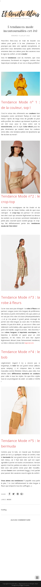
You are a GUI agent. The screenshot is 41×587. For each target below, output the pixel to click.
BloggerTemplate (24, 585)
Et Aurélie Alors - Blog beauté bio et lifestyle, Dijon (23, 583)
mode (9, 499)
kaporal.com (29, 343)
